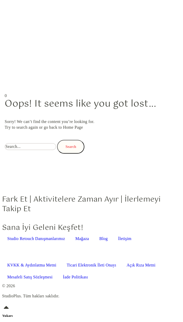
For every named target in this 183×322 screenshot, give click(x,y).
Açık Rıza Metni (141, 265)
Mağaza (82, 238)
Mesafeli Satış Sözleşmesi (30, 277)
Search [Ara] (70, 147)
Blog (103, 238)
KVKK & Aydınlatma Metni (31, 265)
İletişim (124, 238)
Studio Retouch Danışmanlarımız (36, 238)
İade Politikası (75, 277)
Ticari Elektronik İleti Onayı (91, 265)
